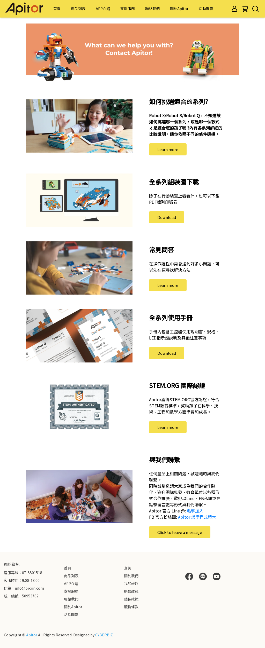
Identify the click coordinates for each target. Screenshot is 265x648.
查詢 (127, 568)
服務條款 (131, 606)
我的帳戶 (131, 583)
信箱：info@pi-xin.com (24, 588)
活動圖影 (206, 8)
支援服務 (127, 8)
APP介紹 (103, 8)
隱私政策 (131, 599)
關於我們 (131, 575)
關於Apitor (179, 8)
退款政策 (131, 591)
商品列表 (78, 8)
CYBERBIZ (104, 634)
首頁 (57, 8)
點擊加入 (195, 511)
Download (166, 217)
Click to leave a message (179, 532)
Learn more (167, 149)
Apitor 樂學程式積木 (197, 517)
